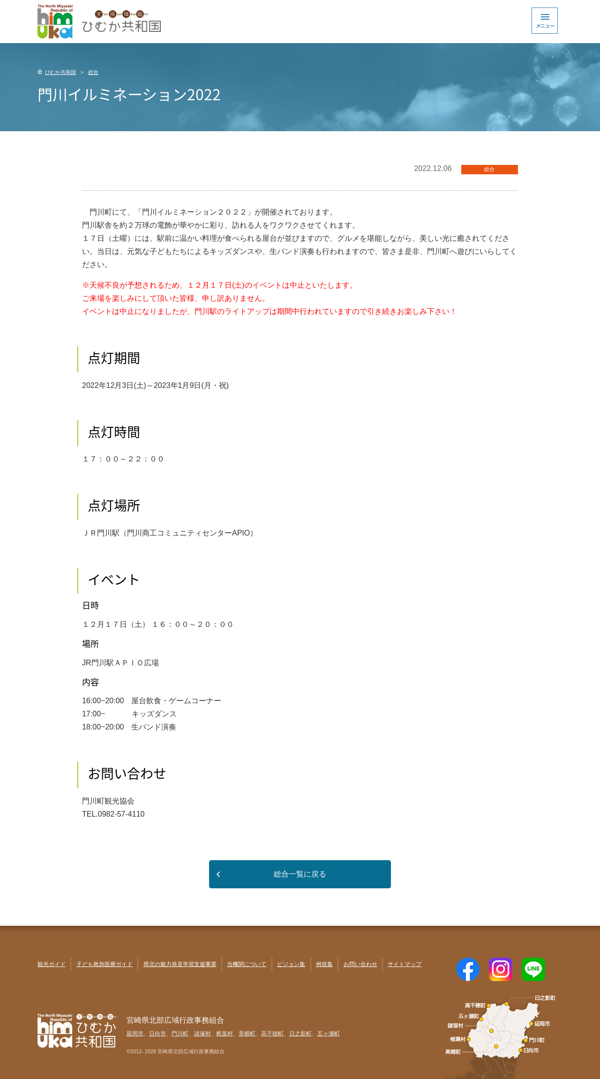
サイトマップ (404, 964)
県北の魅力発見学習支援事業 (180, 964)
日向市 (157, 1033)
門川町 (180, 1033)
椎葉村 (224, 1033)
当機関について (246, 964)
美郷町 (247, 1033)
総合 (93, 72)
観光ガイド (52, 964)
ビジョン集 (291, 964)
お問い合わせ (360, 964)
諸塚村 (202, 1033)
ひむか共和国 (60, 72)
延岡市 (135, 1033)
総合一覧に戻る (300, 874)
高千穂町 (272, 1033)
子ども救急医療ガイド (104, 964)
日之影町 (300, 1033)
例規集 (324, 964)
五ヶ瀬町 (328, 1033)
